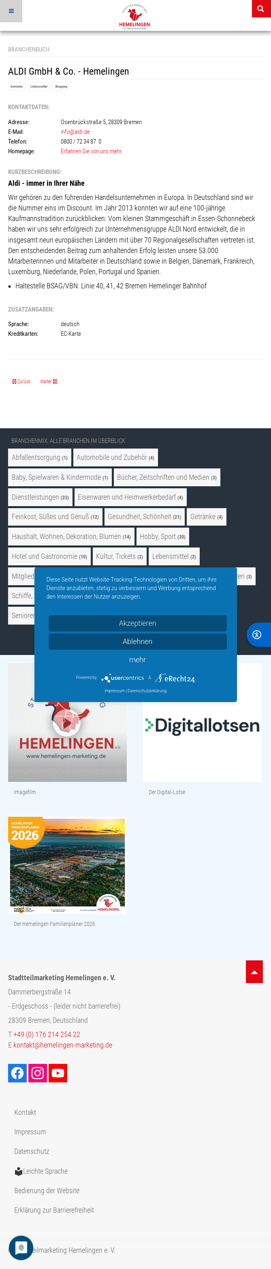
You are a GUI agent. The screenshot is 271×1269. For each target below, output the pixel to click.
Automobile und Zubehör (112, 457)
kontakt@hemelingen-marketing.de (62, 1045)
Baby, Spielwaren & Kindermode (56, 477)
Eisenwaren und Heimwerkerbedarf (127, 497)
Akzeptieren (137, 623)
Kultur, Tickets (116, 556)
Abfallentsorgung (36, 457)
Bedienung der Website (46, 1191)
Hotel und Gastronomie (44, 556)
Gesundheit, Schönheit (139, 517)
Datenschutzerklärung (147, 691)
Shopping (61, 86)
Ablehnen (138, 641)
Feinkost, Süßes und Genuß (50, 517)
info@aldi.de (75, 131)
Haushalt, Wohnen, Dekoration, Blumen (66, 537)
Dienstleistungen (35, 497)
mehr (137, 659)
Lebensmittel (38, 86)
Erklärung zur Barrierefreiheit (54, 1210)
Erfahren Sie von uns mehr (91, 151)
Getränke (17, 86)
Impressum (30, 1132)
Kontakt (25, 1112)
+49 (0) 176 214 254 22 (46, 1035)
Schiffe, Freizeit (33, 596)
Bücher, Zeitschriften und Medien (163, 477)
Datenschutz (31, 1151)
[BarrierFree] (259, 635)
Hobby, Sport (158, 537)
